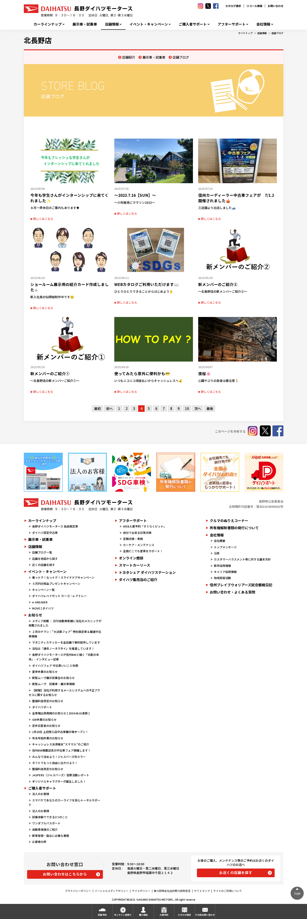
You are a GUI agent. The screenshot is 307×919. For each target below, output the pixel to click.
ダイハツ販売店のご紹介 (138, 579)
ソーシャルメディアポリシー (111, 891)
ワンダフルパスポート (46, 823)
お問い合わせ (275, 6)
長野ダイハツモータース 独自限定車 (55, 526)
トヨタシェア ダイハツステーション (147, 572)
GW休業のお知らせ (44, 719)
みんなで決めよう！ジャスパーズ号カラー (59, 757)
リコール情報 (254, 6)
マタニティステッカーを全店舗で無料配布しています (66, 642)
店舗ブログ (277, 33)
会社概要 (219, 541)
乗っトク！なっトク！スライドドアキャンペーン (63, 577)
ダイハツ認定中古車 (45, 533)
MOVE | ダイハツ (43, 608)
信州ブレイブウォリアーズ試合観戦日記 (241, 584)
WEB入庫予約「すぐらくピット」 (144, 526)
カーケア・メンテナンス (138, 545)
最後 (209, 408)
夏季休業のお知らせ (45, 672)
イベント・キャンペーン (149, 24)
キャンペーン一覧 (43, 590)
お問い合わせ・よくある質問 (232, 592)
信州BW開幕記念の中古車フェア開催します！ (61, 750)
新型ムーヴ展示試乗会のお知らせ (53, 678)
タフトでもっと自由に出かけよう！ (55, 763)
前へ (109, 408)
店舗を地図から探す (45, 559)
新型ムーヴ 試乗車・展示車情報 (53, 684)
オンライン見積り (123, 914)
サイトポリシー (141, 891)
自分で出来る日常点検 (137, 533)
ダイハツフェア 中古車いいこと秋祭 (55, 665)
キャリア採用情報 (225, 572)
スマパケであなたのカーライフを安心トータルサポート (64, 802)
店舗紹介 (128, 57)
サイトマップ (202, 891)
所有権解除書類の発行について (234, 527)
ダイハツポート (42, 707)
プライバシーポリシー (78, 891)
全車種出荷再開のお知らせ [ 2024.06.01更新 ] (61, 713)
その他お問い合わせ (205, 914)
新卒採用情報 (222, 566)
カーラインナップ (48, 24)
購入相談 (143, 914)
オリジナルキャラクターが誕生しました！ (59, 781)
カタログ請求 (233, 6)
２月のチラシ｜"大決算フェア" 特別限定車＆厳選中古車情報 (65, 634)
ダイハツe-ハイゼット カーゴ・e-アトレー (59, 596)
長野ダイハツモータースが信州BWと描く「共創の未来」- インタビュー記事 (64, 657)
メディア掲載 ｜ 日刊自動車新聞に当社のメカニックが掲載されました (65, 623)
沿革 (217, 553)
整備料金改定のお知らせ (47, 701)
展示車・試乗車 (85, 24)
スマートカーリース (134, 565)
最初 (97, 408)
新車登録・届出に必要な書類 (50, 836)
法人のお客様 (40, 794)
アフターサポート (232, 24)
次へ (197, 408)
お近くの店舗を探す (235, 872)
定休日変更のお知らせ (46, 726)
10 (187, 408)
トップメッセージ (225, 547)
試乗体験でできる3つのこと (50, 817)
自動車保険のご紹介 (45, 829)
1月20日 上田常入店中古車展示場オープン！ (60, 732)
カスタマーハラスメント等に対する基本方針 (242, 559)
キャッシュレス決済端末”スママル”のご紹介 (60, 744)
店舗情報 (112, 24)
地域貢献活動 (222, 578)
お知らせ (35, 615)
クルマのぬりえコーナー (229, 520)
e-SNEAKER (39, 602)
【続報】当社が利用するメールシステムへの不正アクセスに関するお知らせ (64, 692)
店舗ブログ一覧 (42, 552)
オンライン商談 (131, 557)
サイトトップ (245, 33)
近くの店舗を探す (43, 565)
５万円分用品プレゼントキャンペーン (56, 583)
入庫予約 (164, 914)
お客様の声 (39, 842)
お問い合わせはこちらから (65, 874)
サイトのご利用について (227, 891)
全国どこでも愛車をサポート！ (143, 551)
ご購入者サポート (193, 24)
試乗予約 (102, 914)
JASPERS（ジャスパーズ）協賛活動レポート (60, 775)
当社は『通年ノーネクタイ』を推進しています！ (63, 648)
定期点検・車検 (133, 539)
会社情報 (263, 24)
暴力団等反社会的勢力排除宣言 (172, 891)
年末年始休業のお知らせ (47, 738)
